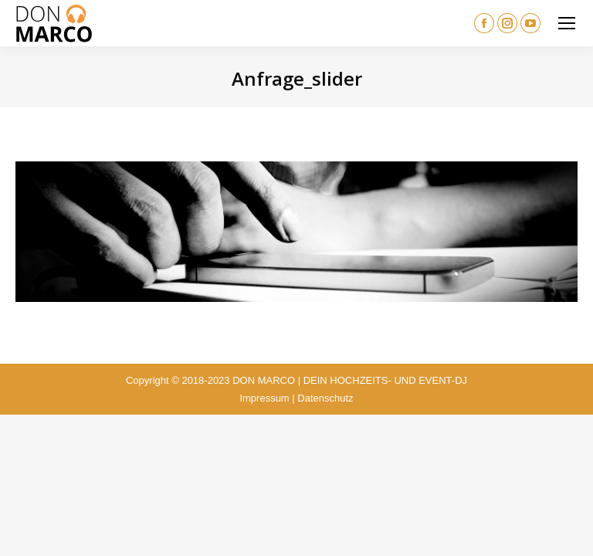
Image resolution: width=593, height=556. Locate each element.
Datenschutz (325, 398)
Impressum (264, 398)
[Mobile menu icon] (567, 23)
